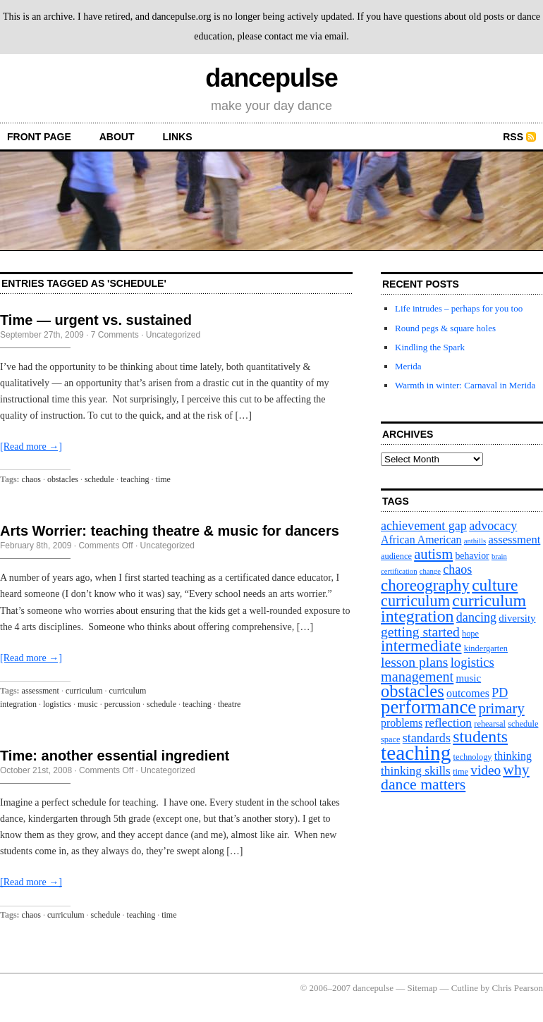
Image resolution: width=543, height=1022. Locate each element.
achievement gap (424, 526)
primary (501, 708)
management (417, 676)
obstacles (62, 479)
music (88, 704)
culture (495, 585)
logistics (57, 704)
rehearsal (490, 724)
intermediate (421, 646)
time (163, 479)
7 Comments (115, 335)
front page (39, 136)
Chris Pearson (517, 988)
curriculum (84, 691)
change (430, 571)
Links (178, 136)
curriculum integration (453, 608)
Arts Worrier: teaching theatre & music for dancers (169, 530)
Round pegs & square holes (445, 328)
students (480, 736)
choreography (425, 585)
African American (421, 540)
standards (427, 738)
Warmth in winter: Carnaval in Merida (465, 385)
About (117, 136)
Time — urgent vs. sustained (96, 320)
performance (428, 707)
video (485, 770)
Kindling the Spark (430, 347)
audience (396, 556)
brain (499, 556)
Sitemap (423, 988)
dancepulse (271, 77)
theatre (229, 704)
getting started (420, 631)
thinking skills (416, 770)
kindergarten (486, 648)
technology (472, 757)
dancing (476, 617)
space (390, 739)
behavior (472, 555)
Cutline (464, 988)
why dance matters (455, 777)
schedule (99, 479)
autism (433, 554)
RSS (513, 136)
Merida (408, 366)
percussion (122, 704)
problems (401, 723)
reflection (448, 722)
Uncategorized (173, 335)
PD (500, 693)
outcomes (467, 693)
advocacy (493, 526)
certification (399, 571)
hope (470, 634)
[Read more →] (31, 446)
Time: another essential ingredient (114, 755)
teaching (135, 479)
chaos (31, 479)
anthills (475, 541)
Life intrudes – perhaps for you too (459, 308)
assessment (40, 691)
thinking (513, 756)
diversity (517, 618)
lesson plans (414, 662)
